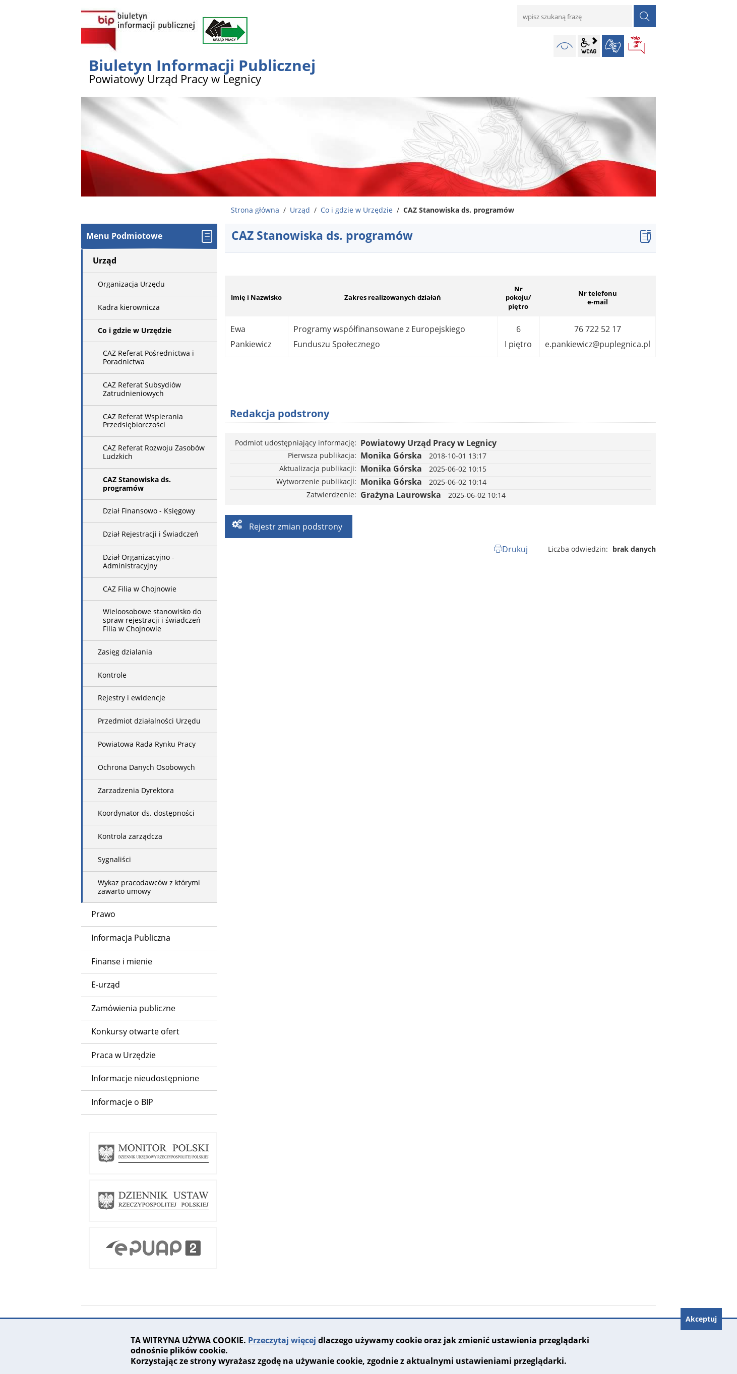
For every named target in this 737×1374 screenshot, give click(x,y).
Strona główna (255, 210)
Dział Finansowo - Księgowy (149, 510)
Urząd (300, 210)
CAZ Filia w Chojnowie (139, 589)
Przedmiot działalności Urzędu (149, 721)
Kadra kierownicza (129, 307)
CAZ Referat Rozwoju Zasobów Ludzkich (154, 452)
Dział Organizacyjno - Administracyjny (138, 561)
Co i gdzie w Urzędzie (357, 210)
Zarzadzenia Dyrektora (136, 790)
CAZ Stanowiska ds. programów (137, 484)
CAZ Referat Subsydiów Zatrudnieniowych (142, 389)
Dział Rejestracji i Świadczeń (151, 534)
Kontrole (112, 675)
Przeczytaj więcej (282, 1340)
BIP (637, 46)
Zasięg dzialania (125, 652)
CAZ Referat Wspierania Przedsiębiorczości (143, 421)
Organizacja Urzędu (131, 284)
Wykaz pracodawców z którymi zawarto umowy (149, 887)
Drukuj (515, 549)
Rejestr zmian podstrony (294, 526)
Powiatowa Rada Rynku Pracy (147, 744)
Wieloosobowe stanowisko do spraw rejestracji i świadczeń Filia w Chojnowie (152, 620)
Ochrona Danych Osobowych (146, 767)
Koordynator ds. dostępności (146, 813)
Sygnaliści (114, 859)
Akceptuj (701, 1319)
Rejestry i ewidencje (131, 697)
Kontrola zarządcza (130, 836)
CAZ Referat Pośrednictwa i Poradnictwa (148, 357)
